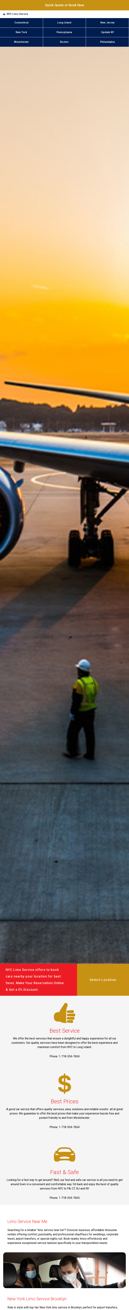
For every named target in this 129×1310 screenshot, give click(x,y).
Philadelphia (107, 42)
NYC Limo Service (17, 14)
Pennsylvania (64, 32)
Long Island (64, 22)
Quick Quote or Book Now (64, 5)
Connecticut (21, 22)
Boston (64, 42)
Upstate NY (107, 32)
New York (21, 32)
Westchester (21, 42)
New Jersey (107, 22)
